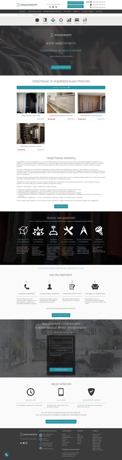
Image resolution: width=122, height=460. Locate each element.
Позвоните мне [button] (61, 206)
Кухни (78, 434)
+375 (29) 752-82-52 (47, 446)
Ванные (79, 443)
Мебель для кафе (97, 448)
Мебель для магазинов (98, 450)
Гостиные (79, 440)
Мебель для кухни (97, 434)
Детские (79, 439)
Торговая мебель (96, 446)
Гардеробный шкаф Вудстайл (91, 116)
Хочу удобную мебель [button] (61, 315)
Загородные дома (35, 11)
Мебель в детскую (97, 439)
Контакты (99, 11)
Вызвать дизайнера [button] (75, 3)
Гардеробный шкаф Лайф (30, 116)
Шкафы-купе (96, 436)
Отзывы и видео (88, 11)
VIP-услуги (67, 11)
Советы (76, 11)
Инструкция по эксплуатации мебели (70, 453)
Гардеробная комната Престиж (61, 116)
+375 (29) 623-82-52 (47, 444)
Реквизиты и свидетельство (68, 456)
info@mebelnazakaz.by (48, 448)
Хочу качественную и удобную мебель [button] (61, 422)
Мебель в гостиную (97, 440)
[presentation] (61, 360)
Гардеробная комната (97, 437)
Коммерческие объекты (52, 11)
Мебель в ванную (96, 443)
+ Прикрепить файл (61, 350)
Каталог (22, 11)
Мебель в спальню (97, 442)
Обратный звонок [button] (75, 6)
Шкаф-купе (80, 436)
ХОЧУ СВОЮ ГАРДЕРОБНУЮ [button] (61, 67)
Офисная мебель (96, 445)
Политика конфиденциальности (69, 454)
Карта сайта (65, 445)
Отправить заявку (61, 370)
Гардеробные (80, 437)
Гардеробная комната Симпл (30, 146)
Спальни (79, 442)
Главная (19, 15)
